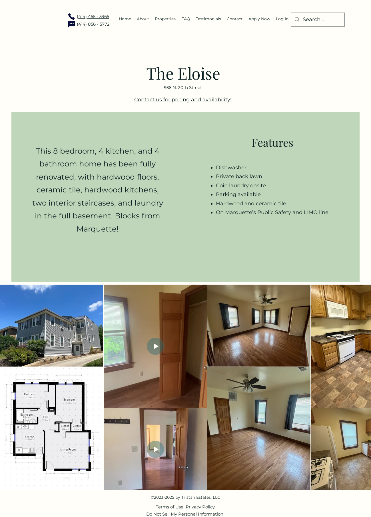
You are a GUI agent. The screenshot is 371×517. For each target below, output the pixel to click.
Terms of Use (169, 507)
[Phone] (71, 16)
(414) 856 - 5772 (93, 24)
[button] (165, 19)
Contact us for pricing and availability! (183, 99)
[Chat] (71, 24)
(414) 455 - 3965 (93, 16)
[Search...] (317, 20)
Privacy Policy (200, 507)
